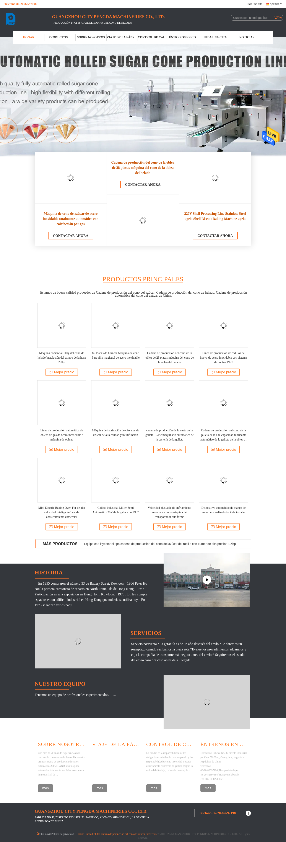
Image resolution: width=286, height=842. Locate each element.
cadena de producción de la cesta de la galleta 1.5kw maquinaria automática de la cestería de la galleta (169, 435)
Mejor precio (61, 372)
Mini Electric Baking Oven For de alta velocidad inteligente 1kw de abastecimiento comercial (61, 512)
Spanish (276, 4)
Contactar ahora (70, 235)
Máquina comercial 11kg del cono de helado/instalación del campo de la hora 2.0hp (62, 357)
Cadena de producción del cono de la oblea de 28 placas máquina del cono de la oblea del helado (142, 168)
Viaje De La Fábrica (116, 744)
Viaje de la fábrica (122, 37)
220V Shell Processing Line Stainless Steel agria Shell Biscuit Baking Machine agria (215, 216)
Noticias (246, 37)
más (45, 788)
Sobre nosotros (91, 37)
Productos (60, 37)
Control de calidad (153, 37)
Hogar (28, 37)
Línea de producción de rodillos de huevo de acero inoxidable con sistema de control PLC (223, 357)
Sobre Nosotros (62, 744)
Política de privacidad (62, 833)
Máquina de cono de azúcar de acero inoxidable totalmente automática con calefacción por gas (70, 219)
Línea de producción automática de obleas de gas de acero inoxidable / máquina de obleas (61, 435)
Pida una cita (254, 4)
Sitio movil (43, 833)
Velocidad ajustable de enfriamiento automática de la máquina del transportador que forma (169, 512)
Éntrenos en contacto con (184, 37)
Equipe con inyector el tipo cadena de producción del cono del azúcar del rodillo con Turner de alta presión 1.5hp (160, 544)
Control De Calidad (170, 744)
